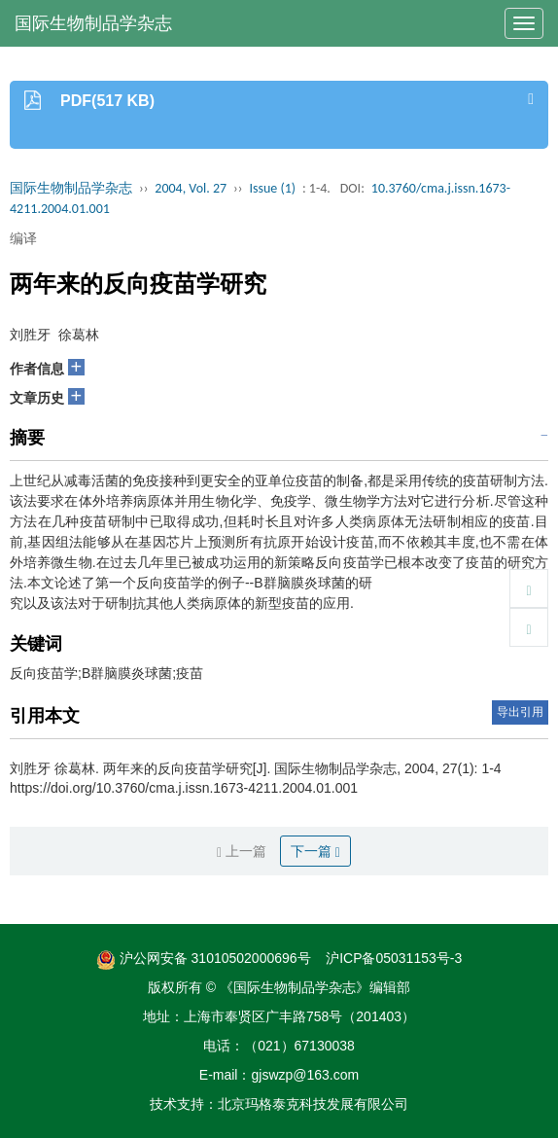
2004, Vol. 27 (191, 188)
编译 (23, 238)
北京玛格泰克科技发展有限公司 (313, 1104)
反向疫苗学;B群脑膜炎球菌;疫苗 (106, 673)
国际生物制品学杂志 (93, 23)
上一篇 (241, 851)
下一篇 (315, 851)
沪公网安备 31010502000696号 (203, 958)
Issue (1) (272, 188)
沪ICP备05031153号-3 (394, 958)
